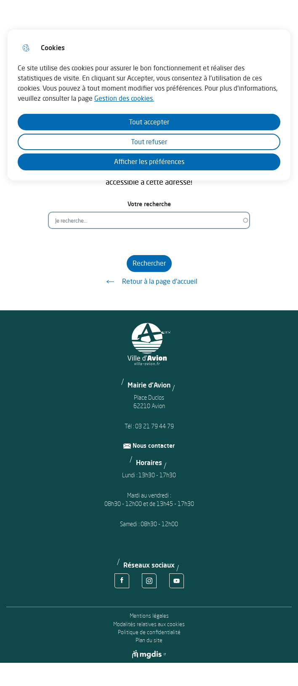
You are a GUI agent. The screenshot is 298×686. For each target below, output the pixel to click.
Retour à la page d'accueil (149, 281)
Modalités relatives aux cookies (149, 624)
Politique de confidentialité (149, 632)
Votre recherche (149, 203)
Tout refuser (149, 141)
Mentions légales (149, 616)
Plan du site (149, 640)
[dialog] (149, 105)
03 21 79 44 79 (154, 426)
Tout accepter (149, 122)
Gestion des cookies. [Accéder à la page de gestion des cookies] (124, 98)
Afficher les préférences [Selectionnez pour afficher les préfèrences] (149, 161)
